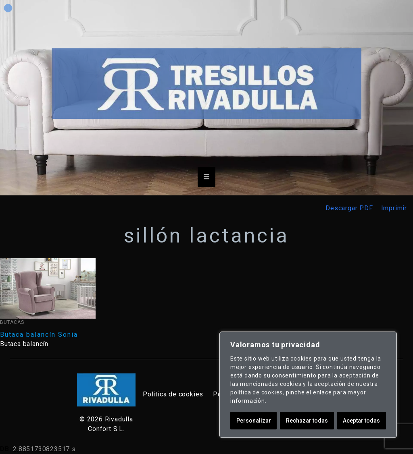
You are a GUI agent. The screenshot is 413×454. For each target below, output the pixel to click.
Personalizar (253, 420)
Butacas (12, 322)
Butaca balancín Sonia (39, 334)
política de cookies (256, 392)
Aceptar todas (361, 420)
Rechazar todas (307, 420)
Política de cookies (173, 394)
